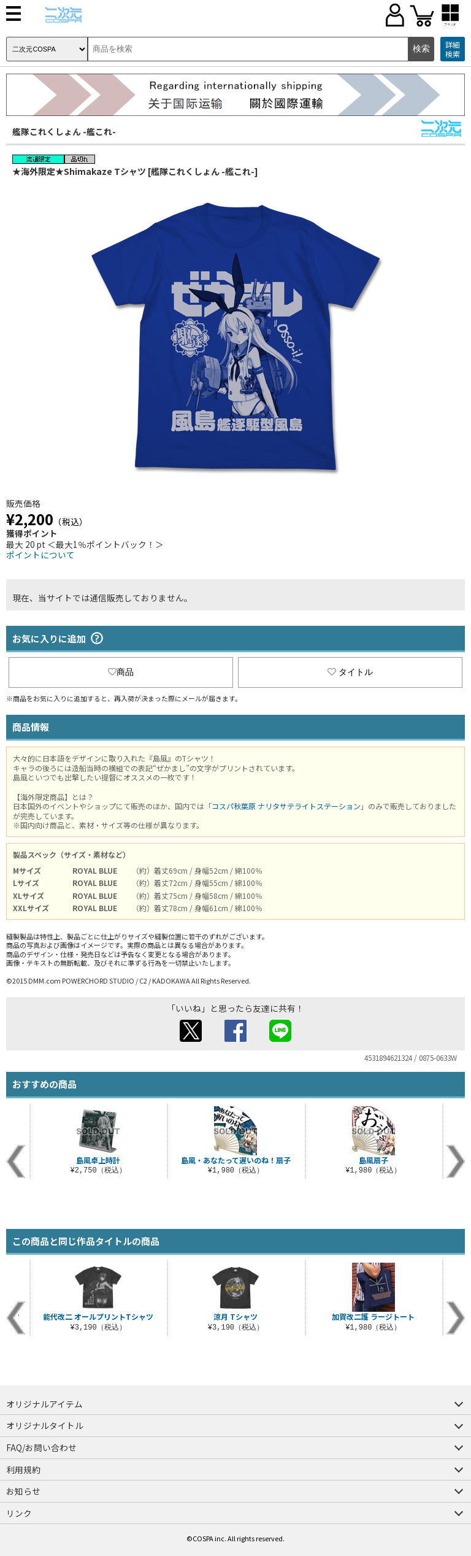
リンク (19, 1513)
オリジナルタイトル (44, 1425)
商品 (121, 672)
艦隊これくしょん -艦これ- (64, 131)
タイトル (350, 672)
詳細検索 (452, 49)
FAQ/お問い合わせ (41, 1447)
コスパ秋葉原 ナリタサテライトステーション (286, 806)
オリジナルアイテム (44, 1404)
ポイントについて (40, 555)
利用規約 (23, 1469)
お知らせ (23, 1491)
